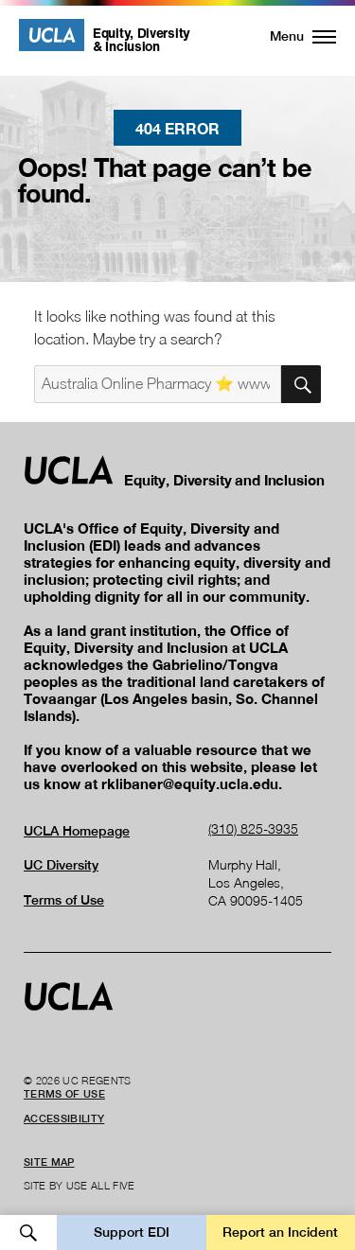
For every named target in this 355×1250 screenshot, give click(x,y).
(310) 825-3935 (253, 828)
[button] (292, 36)
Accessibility (64, 1118)
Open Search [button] (28, 1232)
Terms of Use (64, 899)
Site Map (49, 1162)
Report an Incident (280, 1232)
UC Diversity (61, 864)
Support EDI (131, 1232)
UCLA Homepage (77, 830)
